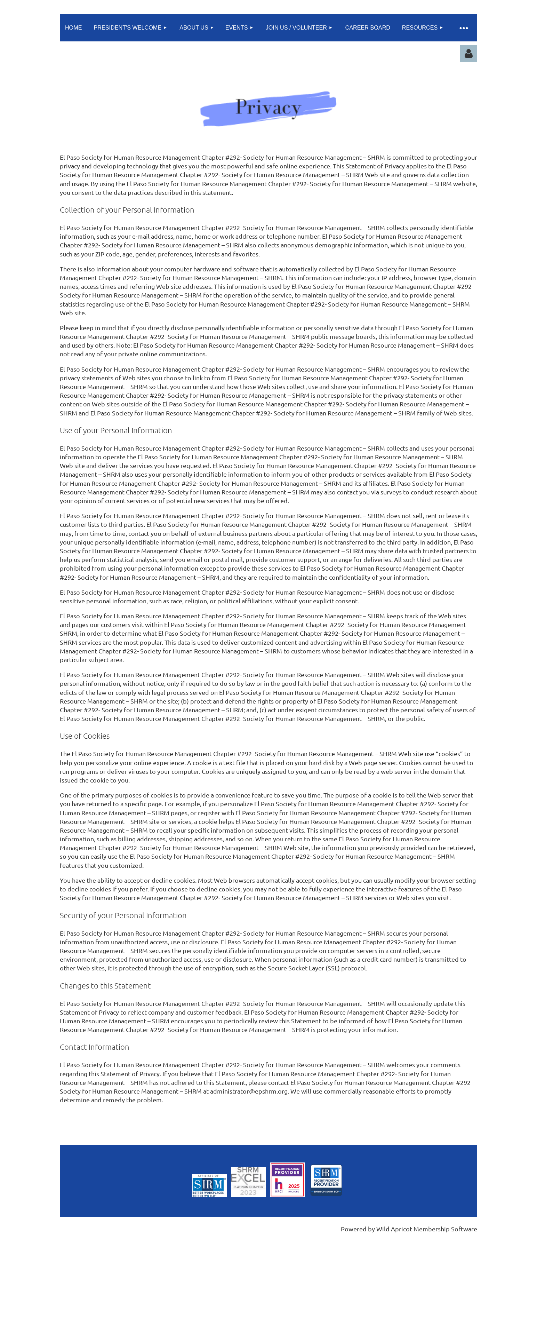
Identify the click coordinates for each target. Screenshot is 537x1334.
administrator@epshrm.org (249, 1091)
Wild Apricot (394, 1228)
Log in (468, 53)
